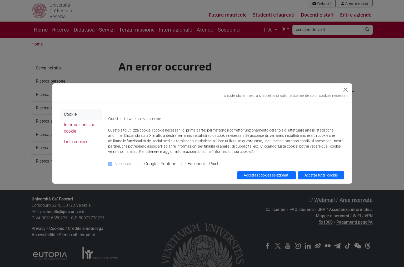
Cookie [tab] (70, 114)
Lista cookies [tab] (76, 141)
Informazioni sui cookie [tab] (79, 128)
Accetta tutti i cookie (321, 175)
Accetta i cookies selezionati (266, 175)
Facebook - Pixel (203, 163)
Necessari (123, 163)
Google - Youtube (160, 163)
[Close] (345, 89)
